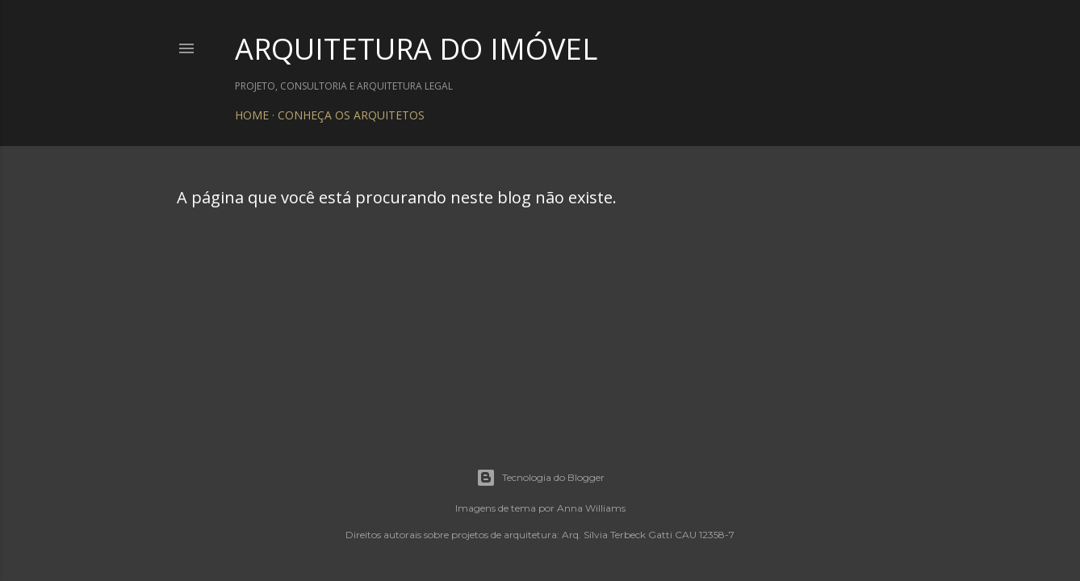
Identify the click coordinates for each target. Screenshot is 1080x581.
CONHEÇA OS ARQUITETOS (351, 115)
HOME (252, 115)
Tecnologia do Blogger (540, 477)
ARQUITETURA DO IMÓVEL (416, 49)
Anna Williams (591, 508)
